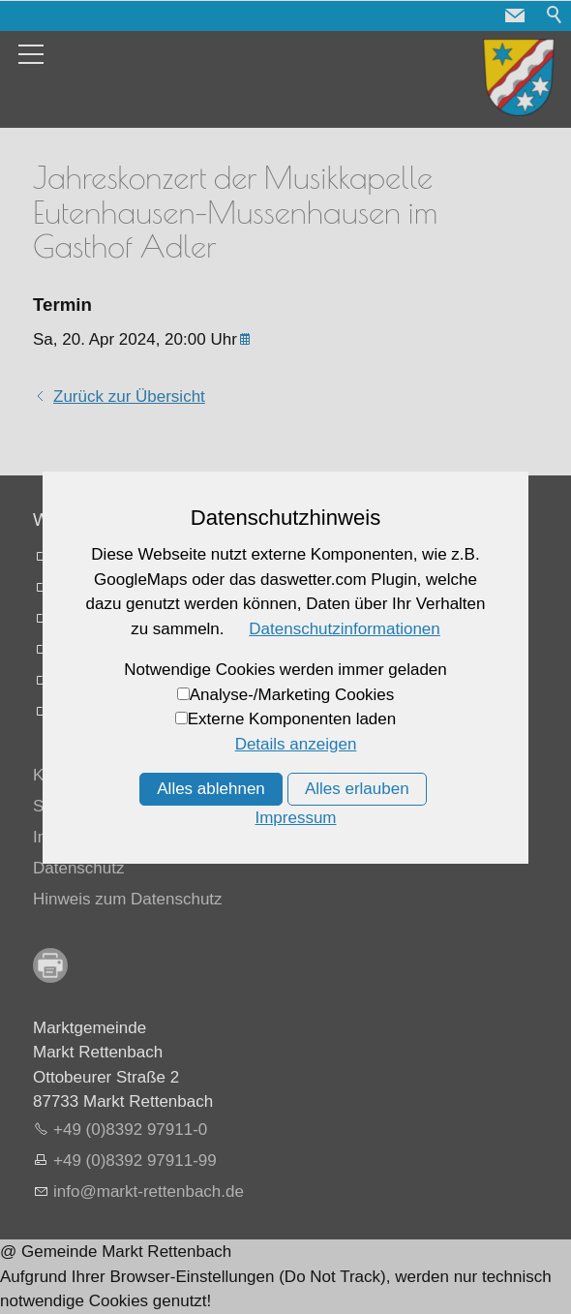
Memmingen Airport (124, 618)
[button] (514, 15)
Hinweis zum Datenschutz (128, 899)
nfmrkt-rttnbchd (148, 1191)
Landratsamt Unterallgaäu (148, 556)
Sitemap (63, 806)
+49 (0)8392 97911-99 (135, 1160)
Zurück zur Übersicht (129, 396)
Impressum (73, 837)
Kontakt (61, 775)
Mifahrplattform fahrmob (140, 680)
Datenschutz (79, 868)
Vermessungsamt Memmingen (164, 587)
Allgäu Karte (98, 711)
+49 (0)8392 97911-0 (130, 1129)
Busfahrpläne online (125, 649)
